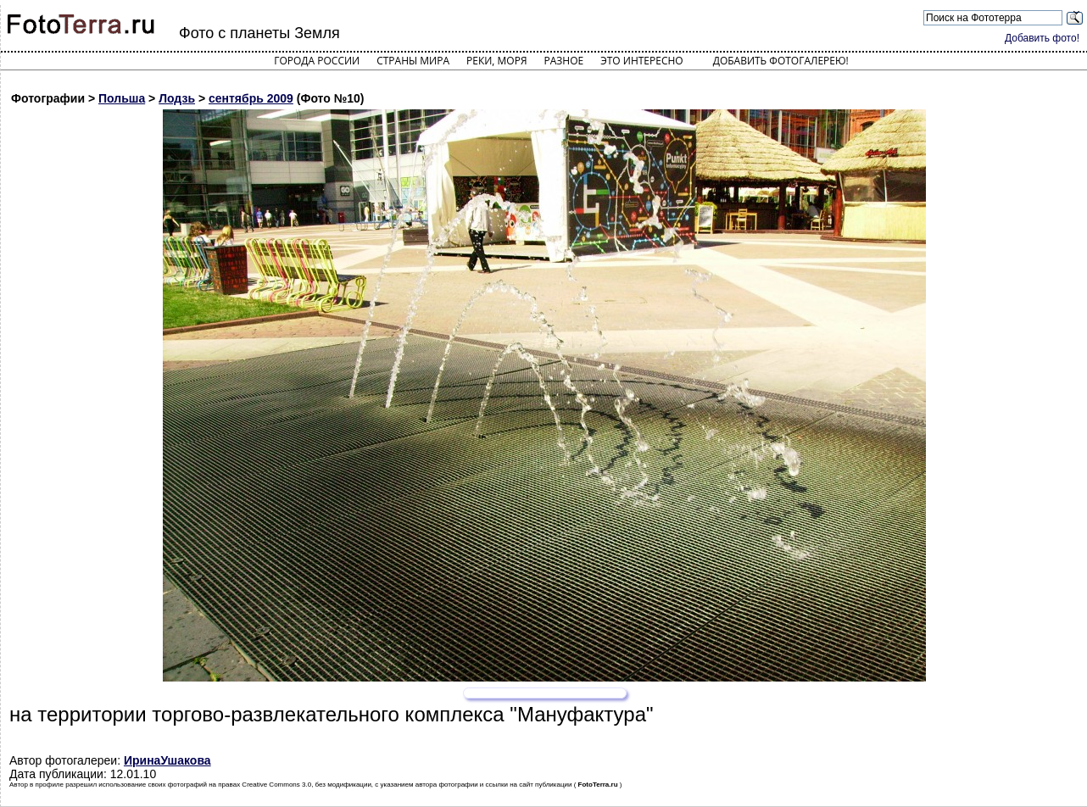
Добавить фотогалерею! (781, 60)
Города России (317, 60)
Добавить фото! (1042, 38)
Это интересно (641, 60)
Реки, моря (496, 60)
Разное (564, 60)
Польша (121, 98)
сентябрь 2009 (251, 98)
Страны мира (412, 60)
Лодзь (177, 98)
